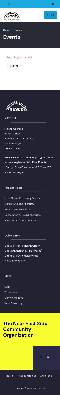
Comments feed (13, 297)
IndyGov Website (14, 260)
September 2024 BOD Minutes (22, 215)
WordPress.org (13, 303)
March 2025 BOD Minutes (19, 204)
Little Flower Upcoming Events (22, 198)
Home (6, 30)
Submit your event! (19, 57)
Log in (7, 286)
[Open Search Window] (52, 4)
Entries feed (11, 292)
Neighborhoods (26, 376)
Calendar (46, 376)
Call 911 (8, 250)
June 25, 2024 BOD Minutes (20, 220)
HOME (9, 376)
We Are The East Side (17, 209)
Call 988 (9, 245)
